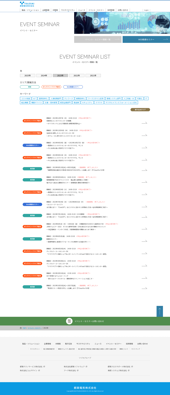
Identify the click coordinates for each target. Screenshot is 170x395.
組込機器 (24, 102)
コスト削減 (25, 98)
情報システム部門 (114, 98)
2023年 (60, 75)
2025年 (28, 75)
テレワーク (68, 98)
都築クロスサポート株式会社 (119, 366)
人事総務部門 (56, 98)
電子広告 (68, 343)
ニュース (81, 10)
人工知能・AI (129, 98)
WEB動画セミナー (146, 39)
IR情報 (55, 10)
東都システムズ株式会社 (117, 370)
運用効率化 (43, 98)
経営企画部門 (65, 102)
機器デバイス (36, 102)
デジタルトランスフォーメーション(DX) (121, 102)
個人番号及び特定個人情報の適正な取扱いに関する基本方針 (97, 349)
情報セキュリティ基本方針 (66, 349)
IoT (34, 98)
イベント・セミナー (96, 10)
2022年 (77, 75)
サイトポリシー (35, 349)
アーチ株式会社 (70, 370)
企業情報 (45, 10)
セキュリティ (87, 102)
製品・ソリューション (30, 10)
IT (146, 98)
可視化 (139, 98)
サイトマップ (135, 349)
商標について (124, 349)
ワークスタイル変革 (96, 98)
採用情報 (110, 10)
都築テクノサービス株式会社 (31, 366)
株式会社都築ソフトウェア (74, 366)
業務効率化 (80, 98)
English (146, 10)
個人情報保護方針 (49, 349)
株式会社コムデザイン (28, 370)
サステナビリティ (68, 10)
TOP (24, 328)
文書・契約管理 (51, 102)
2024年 (44, 75)
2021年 (93, 75)
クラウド (99, 102)
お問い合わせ (123, 10)
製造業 (76, 102)
